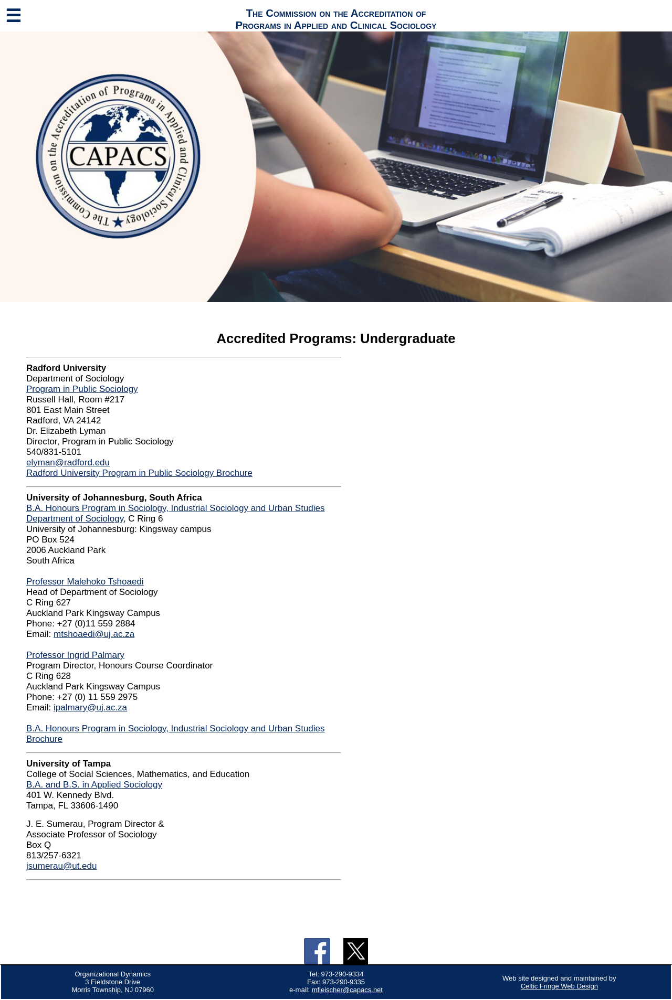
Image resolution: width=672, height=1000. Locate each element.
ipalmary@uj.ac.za (90, 707)
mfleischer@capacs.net (347, 990)
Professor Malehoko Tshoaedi (85, 582)
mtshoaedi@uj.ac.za (94, 634)
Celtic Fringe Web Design (559, 986)
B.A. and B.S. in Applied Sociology (94, 785)
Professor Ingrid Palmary (75, 655)
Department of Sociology (74, 519)
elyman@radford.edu (68, 462)
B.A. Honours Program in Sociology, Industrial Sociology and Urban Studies (175, 508)
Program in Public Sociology (82, 389)
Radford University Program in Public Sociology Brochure (139, 473)
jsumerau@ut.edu (61, 866)
